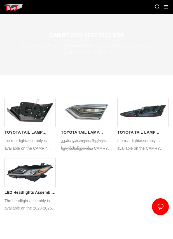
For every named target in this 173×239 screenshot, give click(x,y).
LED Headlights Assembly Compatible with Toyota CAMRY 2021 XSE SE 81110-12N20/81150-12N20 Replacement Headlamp (29, 193)
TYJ (24, 45)
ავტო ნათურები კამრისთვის (124, 45)
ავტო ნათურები (78, 45)
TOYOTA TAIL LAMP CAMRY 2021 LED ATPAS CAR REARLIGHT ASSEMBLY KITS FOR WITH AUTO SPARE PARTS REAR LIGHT (142, 133)
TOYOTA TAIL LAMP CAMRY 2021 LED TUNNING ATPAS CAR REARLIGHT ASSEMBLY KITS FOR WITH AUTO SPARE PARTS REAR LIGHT (27, 133)
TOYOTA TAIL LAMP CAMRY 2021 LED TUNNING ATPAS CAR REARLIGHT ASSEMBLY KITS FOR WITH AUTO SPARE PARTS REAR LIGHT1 (83, 133)
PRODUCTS (46, 45)
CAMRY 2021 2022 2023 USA (88, 52)
